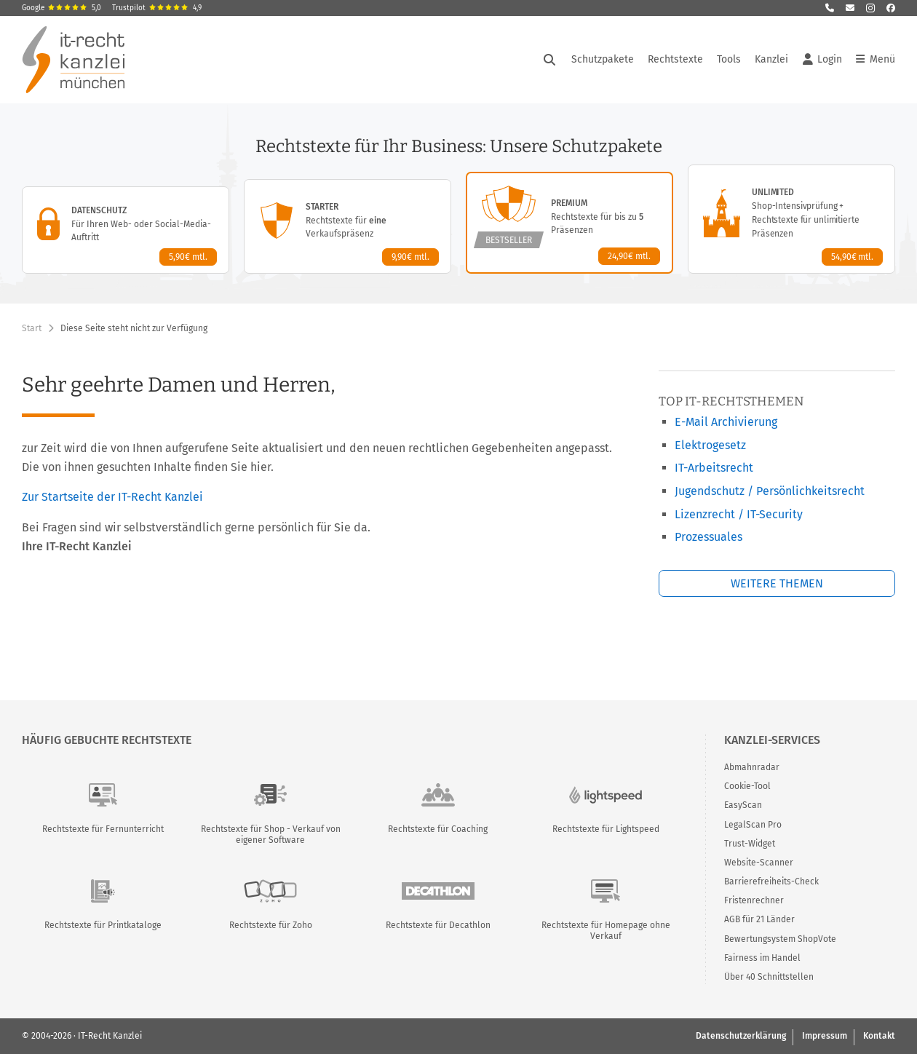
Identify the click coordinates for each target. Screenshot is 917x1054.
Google (61, 8)
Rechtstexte (675, 59)
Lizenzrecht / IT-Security (739, 514)
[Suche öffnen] (549, 59)
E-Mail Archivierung (726, 422)
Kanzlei (771, 59)
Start (31, 328)
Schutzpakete (602, 59)
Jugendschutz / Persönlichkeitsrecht (770, 491)
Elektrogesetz (710, 445)
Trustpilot (157, 8)
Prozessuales (708, 537)
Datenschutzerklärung (741, 1036)
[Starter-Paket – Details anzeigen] (347, 226)
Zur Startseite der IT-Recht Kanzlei (112, 497)
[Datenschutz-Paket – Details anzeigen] (126, 230)
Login (822, 59)
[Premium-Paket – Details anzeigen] (569, 222)
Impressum (824, 1036)
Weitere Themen (777, 583)
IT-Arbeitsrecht (714, 468)
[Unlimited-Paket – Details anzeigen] (791, 219)
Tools (729, 59)
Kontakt (879, 1036)
